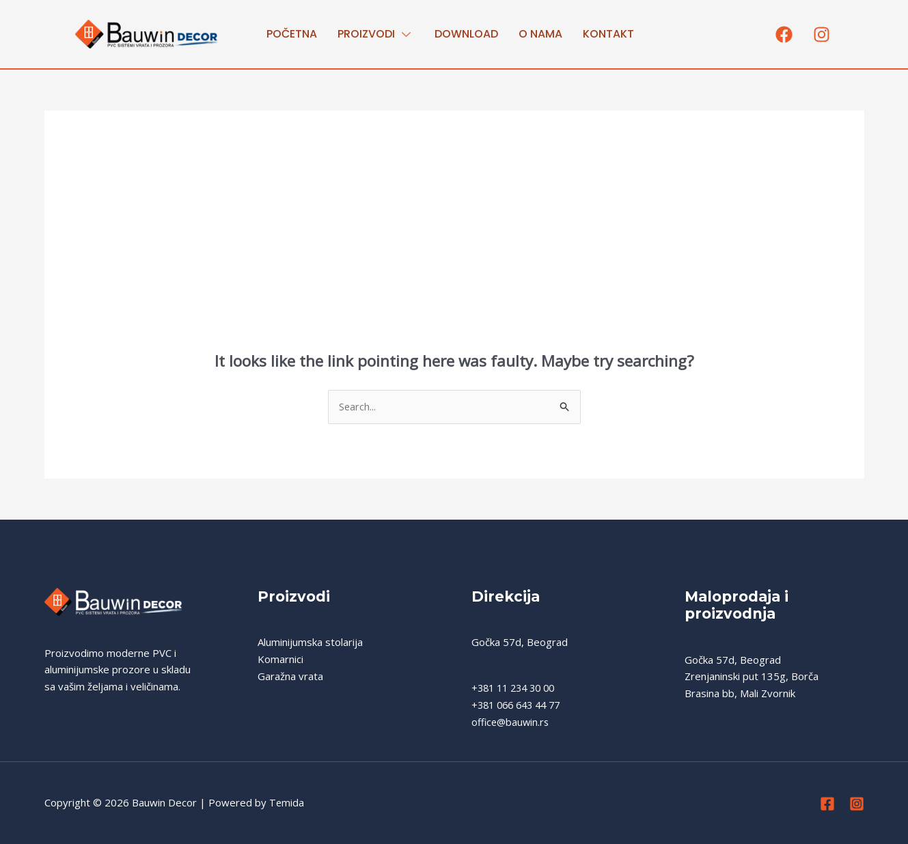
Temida (287, 803)
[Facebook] (827, 804)
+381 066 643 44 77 (519, 705)
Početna (291, 34)
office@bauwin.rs (511, 722)
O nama (540, 34)
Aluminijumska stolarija (310, 642)
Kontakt (608, 34)
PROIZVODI (376, 34)
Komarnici (280, 659)
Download (466, 34)
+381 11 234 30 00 (516, 688)
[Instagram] (856, 804)
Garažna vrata (290, 677)
